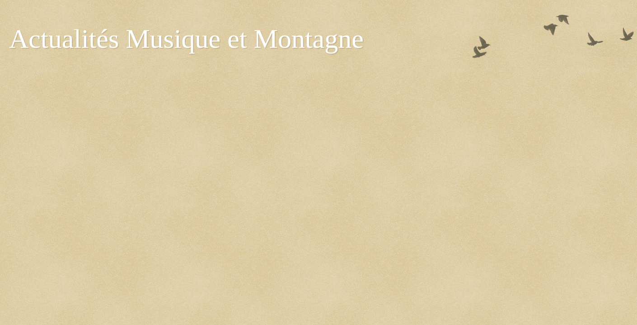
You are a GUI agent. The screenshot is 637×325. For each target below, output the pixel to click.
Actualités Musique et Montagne (186, 39)
